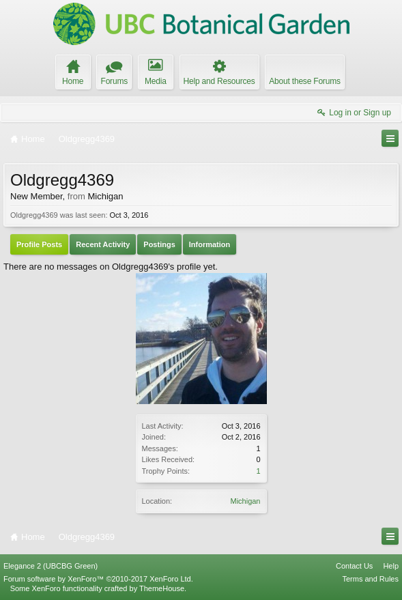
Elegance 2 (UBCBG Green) (50, 566)
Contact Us (354, 566)
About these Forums (304, 81)
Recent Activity (103, 244)
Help (391, 566)
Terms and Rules (370, 579)
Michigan (245, 501)
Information (210, 244)
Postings (159, 244)
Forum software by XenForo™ (98, 579)
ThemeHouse (161, 588)
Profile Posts (39, 244)
